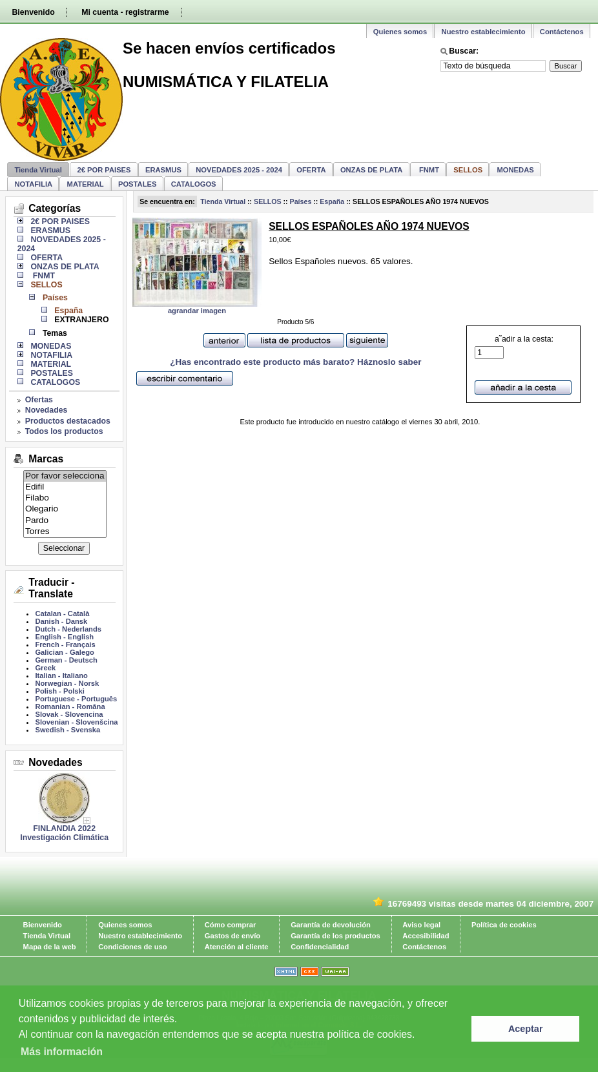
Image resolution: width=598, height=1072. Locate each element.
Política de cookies (504, 925)
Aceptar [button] (525, 1029)
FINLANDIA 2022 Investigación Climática (64, 833)
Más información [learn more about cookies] (62, 1051)
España (332, 201)
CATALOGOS (193, 184)
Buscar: (464, 51)
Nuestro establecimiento (484, 32)
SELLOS (268, 201)
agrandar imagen (197, 310)
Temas (55, 333)
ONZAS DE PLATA (371, 170)
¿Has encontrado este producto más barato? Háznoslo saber (295, 362)
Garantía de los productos (335, 936)
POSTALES (137, 184)
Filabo (65, 498)
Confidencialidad (320, 947)
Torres (65, 531)
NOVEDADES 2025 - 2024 (239, 170)
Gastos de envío (232, 936)
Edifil (65, 487)
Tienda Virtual (38, 170)
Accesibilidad (425, 936)
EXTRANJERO (81, 319)
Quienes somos (400, 32)
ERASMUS (163, 170)
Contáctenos (562, 32)
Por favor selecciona (65, 476)
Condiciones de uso (132, 947)
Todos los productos (64, 431)
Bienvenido (33, 12)
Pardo (65, 520)
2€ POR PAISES (103, 170)
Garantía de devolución (331, 925)
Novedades (46, 410)
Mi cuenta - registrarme (125, 12)
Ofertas (39, 399)
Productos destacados (67, 421)
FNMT (428, 170)
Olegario (65, 509)
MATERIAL (85, 184)
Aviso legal (421, 925)
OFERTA (310, 170)
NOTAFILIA (33, 184)
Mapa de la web (49, 947)
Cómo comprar (230, 925)
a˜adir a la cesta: (514, 347)
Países (301, 201)
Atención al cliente (237, 947)
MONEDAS (515, 170)
